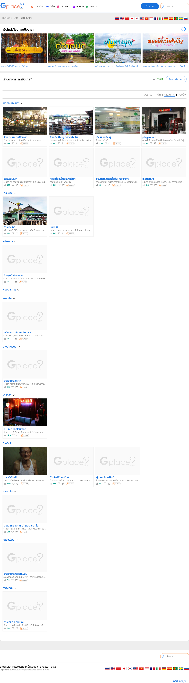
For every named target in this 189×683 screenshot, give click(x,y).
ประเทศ (91, 6)
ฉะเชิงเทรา (26, 18)
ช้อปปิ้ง (78, 6)
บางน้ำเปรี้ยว (9, 347)
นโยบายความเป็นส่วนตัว (25, 667)
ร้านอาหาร (63, 6)
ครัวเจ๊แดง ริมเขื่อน (13, 622)
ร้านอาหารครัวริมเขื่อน (15, 574)
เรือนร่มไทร (148, 179)
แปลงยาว (8, 241)
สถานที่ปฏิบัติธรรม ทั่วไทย (14, 66)
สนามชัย (7, 298)
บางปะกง (7, 193)
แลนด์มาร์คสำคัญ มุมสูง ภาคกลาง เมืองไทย (165, 66)
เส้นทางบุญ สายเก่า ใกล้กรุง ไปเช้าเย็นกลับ (117, 66)
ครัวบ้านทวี (9, 227)
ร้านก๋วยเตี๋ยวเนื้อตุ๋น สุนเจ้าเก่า (112, 179)
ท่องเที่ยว (37, 6)
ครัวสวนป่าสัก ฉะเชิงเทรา (17, 332)
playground (148, 137)
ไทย (16, 18)
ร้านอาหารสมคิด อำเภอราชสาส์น (20, 526)
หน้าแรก (6, 18)
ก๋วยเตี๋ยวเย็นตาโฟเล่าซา (62, 179)
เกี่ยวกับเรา (5, 667)
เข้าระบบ (150, 6)
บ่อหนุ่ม (54, 227)
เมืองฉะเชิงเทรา (11, 103)
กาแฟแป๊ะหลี (10, 477)
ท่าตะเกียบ (8, 588)
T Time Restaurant (14, 429)
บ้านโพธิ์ (7, 443)
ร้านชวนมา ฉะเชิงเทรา (15, 137)
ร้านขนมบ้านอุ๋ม (104, 137)
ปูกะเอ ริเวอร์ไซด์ (105, 477)
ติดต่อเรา (44, 667)
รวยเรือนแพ (10, 179)
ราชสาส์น (7, 491)
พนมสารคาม (9, 290)
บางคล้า (7, 395)
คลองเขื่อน (8, 540)
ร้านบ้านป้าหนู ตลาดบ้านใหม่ (64, 137)
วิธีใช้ (53, 667)
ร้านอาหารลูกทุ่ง (12, 381)
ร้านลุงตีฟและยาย (13, 275)
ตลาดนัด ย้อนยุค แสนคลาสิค (63, 66)
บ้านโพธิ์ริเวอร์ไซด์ (59, 477)
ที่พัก (50, 6)
